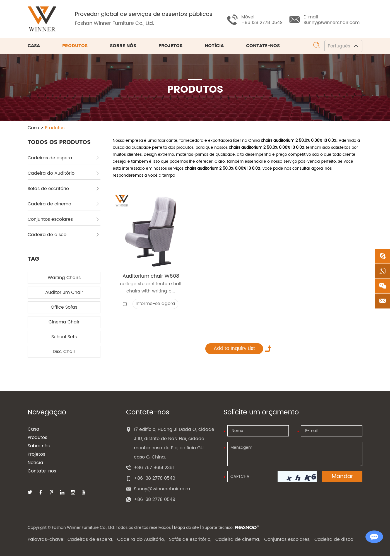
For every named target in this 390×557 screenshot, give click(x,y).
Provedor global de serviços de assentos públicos (145, 15)
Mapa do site (186, 528)
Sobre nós (123, 47)
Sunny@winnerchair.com (332, 22)
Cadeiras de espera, (90, 540)
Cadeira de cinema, (237, 540)
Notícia (214, 47)
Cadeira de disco (64, 235)
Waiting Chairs (64, 278)
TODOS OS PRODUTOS (59, 143)
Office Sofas (64, 308)
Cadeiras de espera (64, 158)
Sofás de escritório (64, 189)
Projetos (170, 47)
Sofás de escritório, (190, 540)
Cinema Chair (64, 322)
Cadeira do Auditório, (141, 540)
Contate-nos (263, 47)
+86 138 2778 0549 (154, 500)
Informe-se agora (155, 305)
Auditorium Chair (64, 293)
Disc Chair (64, 352)
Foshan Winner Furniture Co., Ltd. (115, 24)
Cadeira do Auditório (64, 174)
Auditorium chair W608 (150, 277)
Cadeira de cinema (64, 204)
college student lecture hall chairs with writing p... (150, 288)
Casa (34, 47)
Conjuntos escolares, (287, 540)
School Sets (64, 337)
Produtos (75, 47)
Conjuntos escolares (64, 220)
